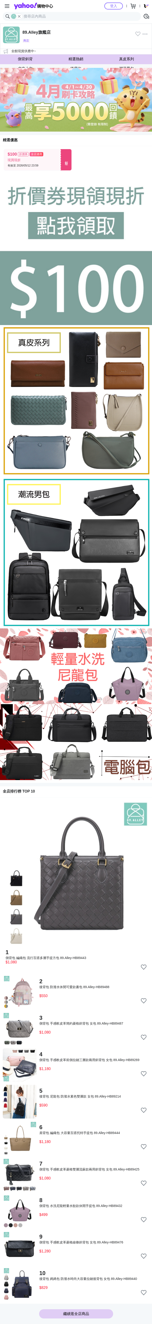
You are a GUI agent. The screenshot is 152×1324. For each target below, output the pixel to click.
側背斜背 (25, 59)
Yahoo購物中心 (33, 6)
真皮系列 (126, 59)
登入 (113, 6)
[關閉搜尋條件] (19, 16)
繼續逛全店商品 (76, 1314)
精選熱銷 (75, 59)
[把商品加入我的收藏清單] (143, 967)
